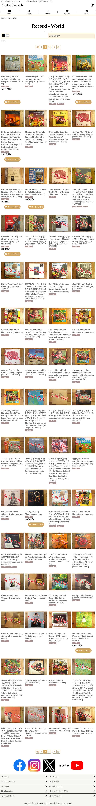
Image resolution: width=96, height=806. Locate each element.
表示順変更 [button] (54, 36)
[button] (28, 12)
